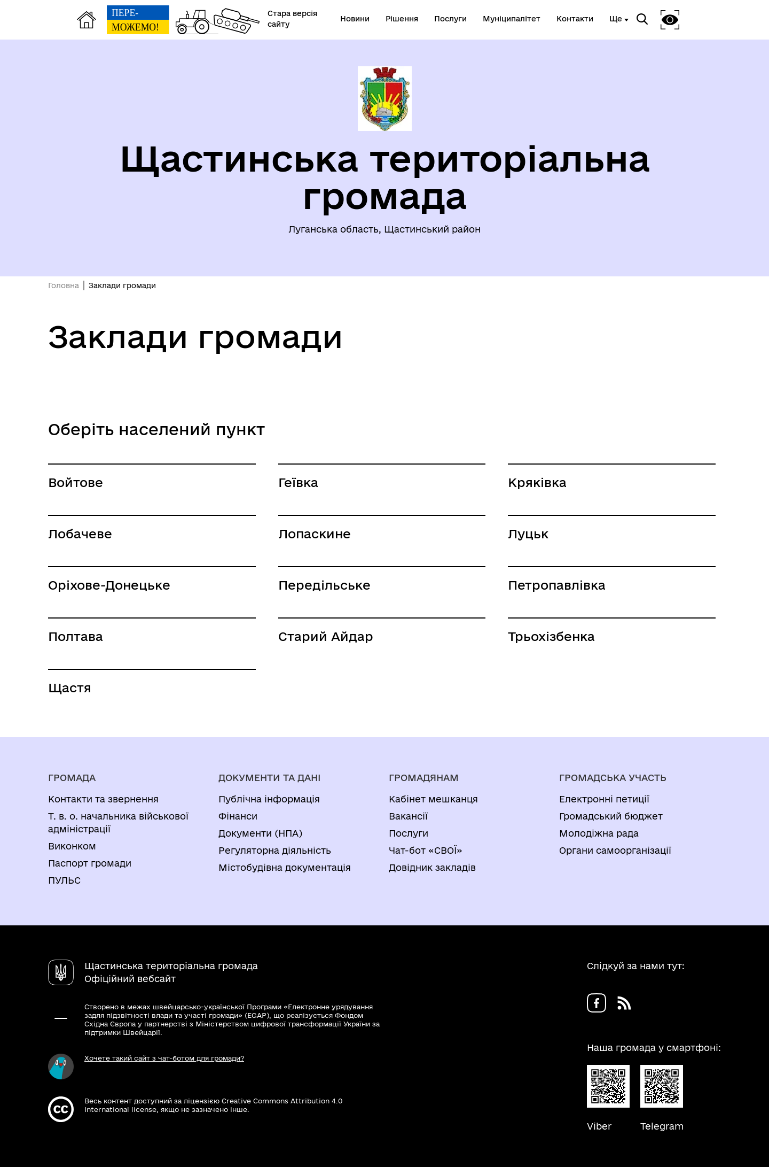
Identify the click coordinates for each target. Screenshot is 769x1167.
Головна (63, 285)
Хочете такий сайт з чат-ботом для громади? (164, 1058)
